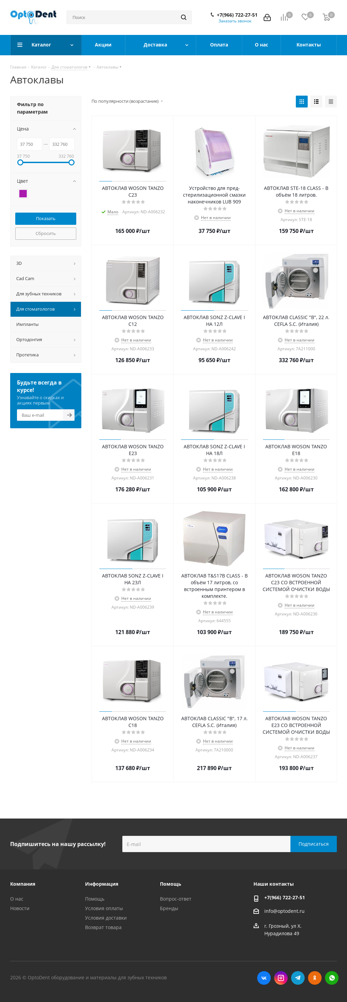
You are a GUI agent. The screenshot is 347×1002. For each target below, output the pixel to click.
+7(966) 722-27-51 (237, 15)
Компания (22, 884)
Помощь (94, 899)
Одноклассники (315, 978)
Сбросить (46, 233)
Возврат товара (103, 927)
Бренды (169, 908)
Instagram (281, 978)
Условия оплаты (104, 908)
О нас (16, 899)
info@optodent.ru (284, 911)
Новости (19, 908)
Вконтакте (264, 978)
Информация (101, 884)
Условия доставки (106, 918)
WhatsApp (332, 978)
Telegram (298, 978)
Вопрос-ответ (175, 899)
